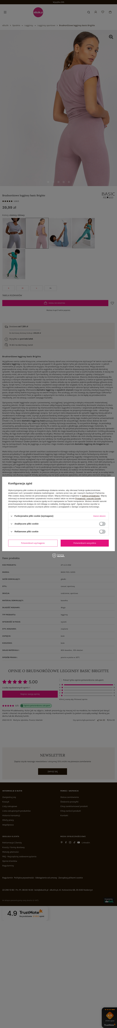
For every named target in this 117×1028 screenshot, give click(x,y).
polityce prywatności (90, 496)
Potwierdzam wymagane (33, 543)
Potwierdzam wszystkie (84, 543)
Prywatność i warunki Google (88, 498)
